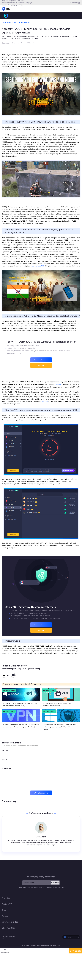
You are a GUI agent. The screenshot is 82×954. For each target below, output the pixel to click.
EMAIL (5, 760)
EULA (3, 938)
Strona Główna (7, 22)
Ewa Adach (6, 43)
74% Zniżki (75, 951)
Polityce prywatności (16, 5)
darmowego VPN (38, 266)
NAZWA (5, 750)
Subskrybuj (55, 882)
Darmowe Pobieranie (41, 360)
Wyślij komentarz (41, 793)
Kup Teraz (41, 365)
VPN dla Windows (24, 22)
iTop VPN (57, 384)
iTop (41, 867)
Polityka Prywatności (8, 936)
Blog (15, 22)
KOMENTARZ (7, 769)
